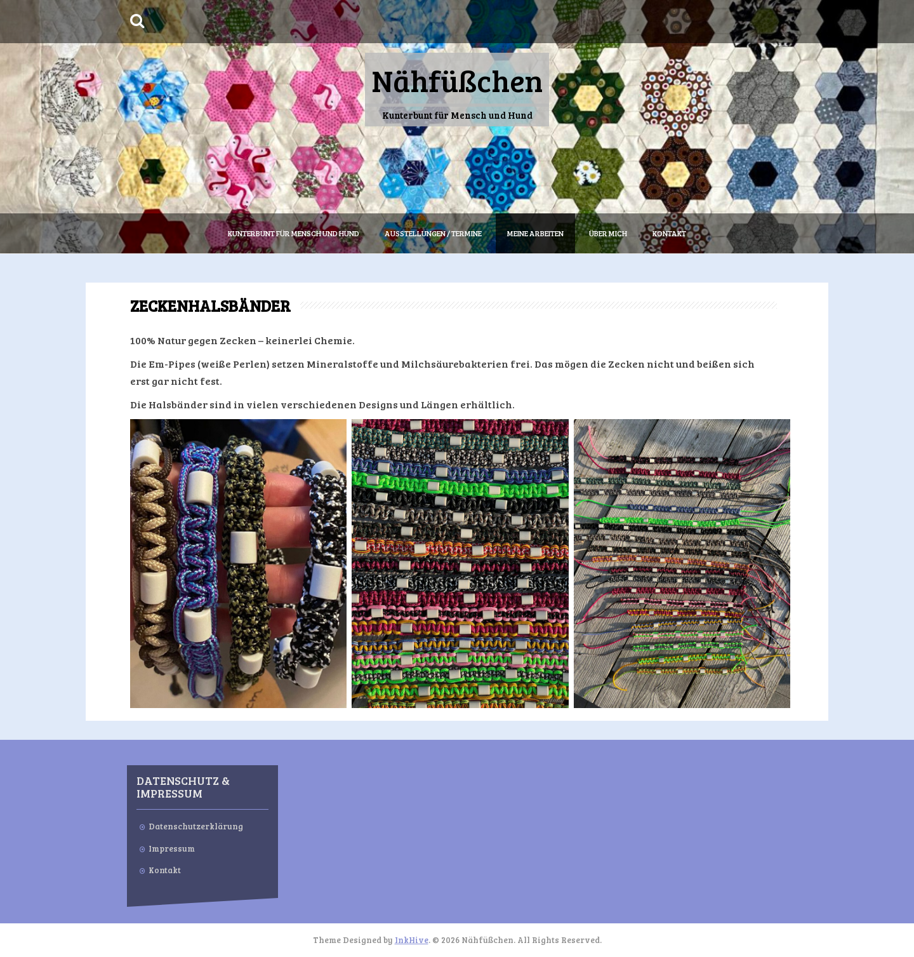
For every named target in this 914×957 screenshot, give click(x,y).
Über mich (608, 233)
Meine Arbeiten (535, 233)
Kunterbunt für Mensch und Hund (293, 233)
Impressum (172, 848)
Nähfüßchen (457, 79)
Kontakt (669, 233)
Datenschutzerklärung (196, 826)
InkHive (411, 940)
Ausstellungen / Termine (433, 233)
